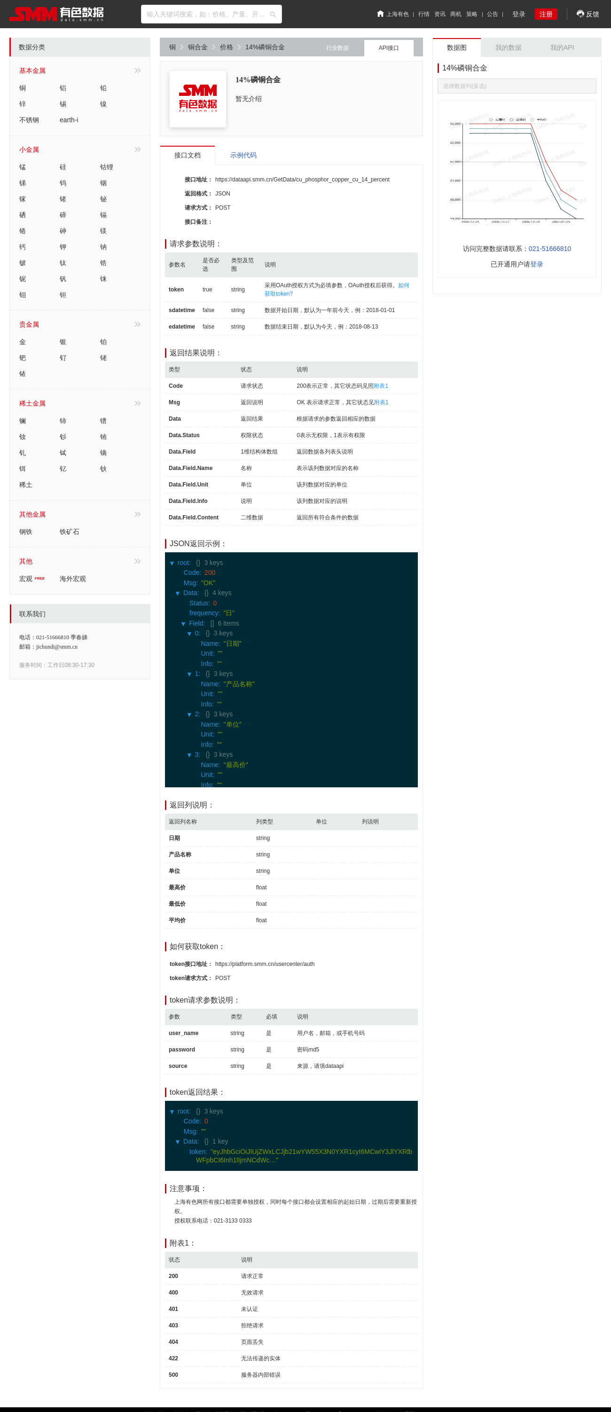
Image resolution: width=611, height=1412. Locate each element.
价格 (230, 47)
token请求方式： (191, 978)
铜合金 (201, 47)
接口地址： (199, 179)
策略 (472, 14)
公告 (492, 14)
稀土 (25, 484)
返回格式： (199, 193)
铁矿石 (69, 531)
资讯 (440, 14)
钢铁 (25, 531)
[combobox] (211, 14)
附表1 (381, 386)
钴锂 (106, 167)
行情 (424, 14)
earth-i (69, 120)
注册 (546, 14)
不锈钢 (29, 120)
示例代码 (243, 155)
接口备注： (199, 222)
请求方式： (199, 207)
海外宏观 (73, 578)
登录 (518, 14)
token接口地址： (191, 964)
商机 (456, 14)
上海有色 (393, 14)
